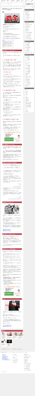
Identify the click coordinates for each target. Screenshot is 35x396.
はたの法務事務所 (27, 57)
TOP (4, 352)
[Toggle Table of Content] (12, 40)
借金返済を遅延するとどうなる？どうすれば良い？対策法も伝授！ (15, 337)
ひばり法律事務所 (27, 50)
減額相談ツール (8, 1)
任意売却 (26, 94)
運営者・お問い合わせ (15, 360)
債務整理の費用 (26, 354)
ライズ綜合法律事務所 (28, 42)
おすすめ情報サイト (15, 362)
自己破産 (26, 91)
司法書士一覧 (27, 111)
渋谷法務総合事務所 (28, 79)
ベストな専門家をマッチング (29, 17)
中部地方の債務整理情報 (28, 105)
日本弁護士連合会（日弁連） (5, 356)
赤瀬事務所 (27, 85)
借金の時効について (28, 27)
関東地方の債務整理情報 (28, 103)
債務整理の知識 (27, 29)
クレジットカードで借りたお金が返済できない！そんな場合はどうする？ (9, 337)
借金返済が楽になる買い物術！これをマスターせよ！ (4, 344)
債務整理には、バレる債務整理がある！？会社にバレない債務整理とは (9, 345)
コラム (26, 108)
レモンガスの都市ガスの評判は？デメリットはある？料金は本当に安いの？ (20, 337)
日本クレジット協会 (4, 355)
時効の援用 (27, 97)
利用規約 (14, 357)
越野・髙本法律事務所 (28, 47)
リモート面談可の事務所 (28, 35)
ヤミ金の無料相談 (32, 1)
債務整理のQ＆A (27, 100)
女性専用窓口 (22, 1)
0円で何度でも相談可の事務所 (29, 32)
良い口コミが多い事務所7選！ (29, 38)
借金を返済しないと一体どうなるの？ (7, 41)
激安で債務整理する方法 (13, 1)
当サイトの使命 (14, 354)
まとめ (3, 46)
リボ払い (26, 89)
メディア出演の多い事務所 (27, 365)
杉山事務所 (27, 74)
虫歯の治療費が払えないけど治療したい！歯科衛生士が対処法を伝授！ (4, 337)
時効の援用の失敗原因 (26, 357)
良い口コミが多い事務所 (27, 1)
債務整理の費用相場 (18, 1)
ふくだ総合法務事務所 (28, 71)
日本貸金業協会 (3, 354)
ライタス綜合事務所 (28, 82)
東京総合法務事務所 (28, 68)
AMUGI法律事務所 (27, 44)
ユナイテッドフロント (28, 62)
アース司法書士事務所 (28, 65)
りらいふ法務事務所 (28, 59)
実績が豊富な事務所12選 (3, 1)
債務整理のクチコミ (26, 362)
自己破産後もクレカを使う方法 (29, 24)
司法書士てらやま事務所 (28, 76)
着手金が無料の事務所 (26, 368)
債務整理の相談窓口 (28, 14)
